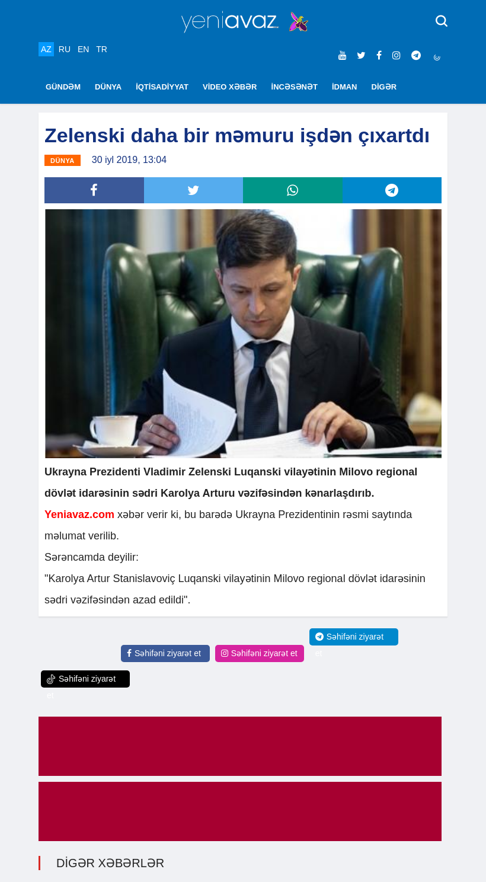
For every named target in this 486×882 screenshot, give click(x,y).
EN (83, 49)
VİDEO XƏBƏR (230, 86)
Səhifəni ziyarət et (164, 653)
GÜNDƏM (63, 86)
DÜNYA (108, 86)
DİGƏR (384, 86)
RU (65, 49)
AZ (46, 49)
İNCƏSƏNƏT (294, 86)
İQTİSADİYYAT (162, 86)
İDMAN (344, 86)
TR (101, 49)
